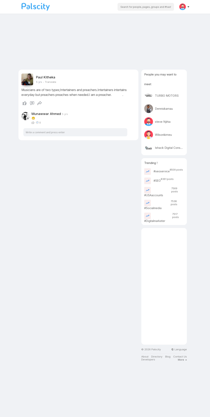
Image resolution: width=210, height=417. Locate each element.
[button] (146, 7)
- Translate (49, 81)
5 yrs (39, 81)
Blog (167, 356)
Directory (156, 356)
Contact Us (180, 356)
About (144, 356)
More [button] (182, 359)
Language (179, 349)
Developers (148, 359)
